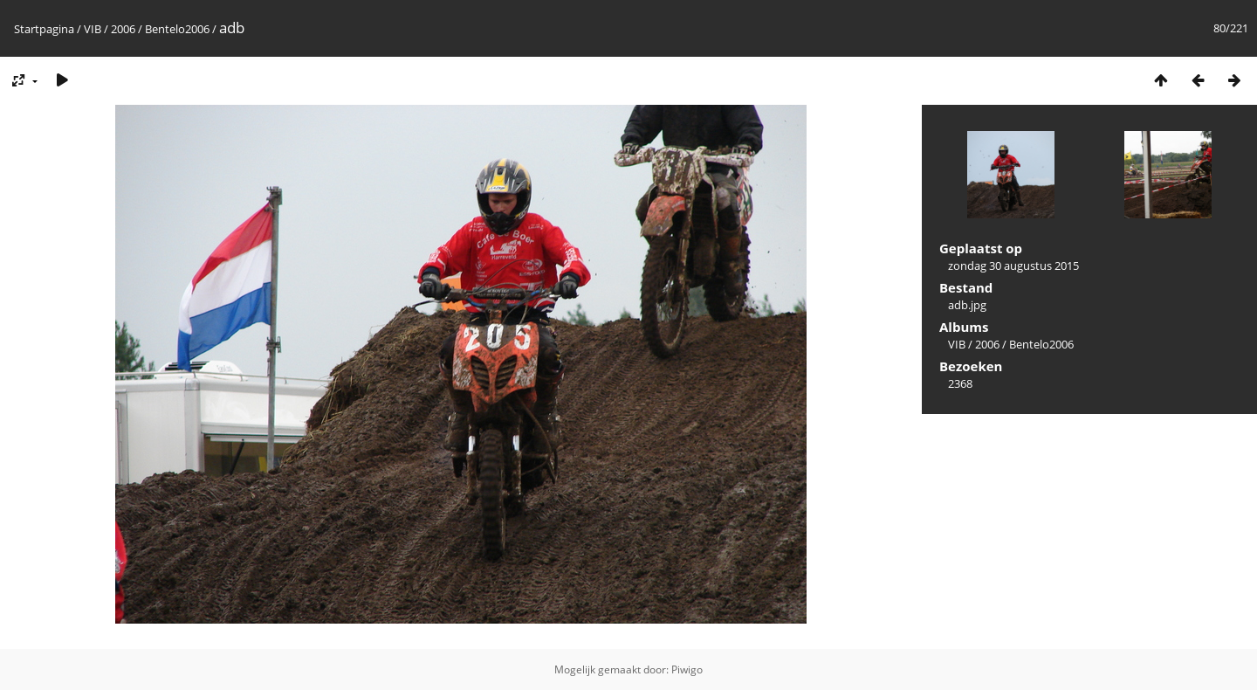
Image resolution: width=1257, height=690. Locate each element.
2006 (123, 29)
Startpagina (44, 29)
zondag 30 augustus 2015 (1013, 265)
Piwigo (687, 669)
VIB (92, 29)
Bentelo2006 (177, 29)
